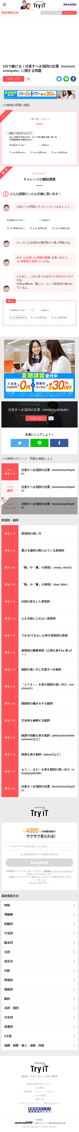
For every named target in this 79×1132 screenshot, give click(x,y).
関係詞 (8, 980)
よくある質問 (39, 1095)
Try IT (39, 4)
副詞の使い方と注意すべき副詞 (41, 669)
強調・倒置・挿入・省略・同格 (24, 1045)
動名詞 (8, 942)
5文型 (8, 1036)
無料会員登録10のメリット (39, 1084)
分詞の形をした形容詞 (35, 601)
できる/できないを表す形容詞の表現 (44, 635)
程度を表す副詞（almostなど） (41, 754)
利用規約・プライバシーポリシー (58, 871)
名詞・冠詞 (11, 1007)
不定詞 (8, 933)
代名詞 (8, 1017)
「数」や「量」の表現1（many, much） (47, 567)
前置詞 (8, 1026)
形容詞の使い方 (31, 533)
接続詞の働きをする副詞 (37, 703)
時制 (7, 905)
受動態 (8, 914)
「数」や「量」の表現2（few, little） (45, 584)
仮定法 (8, 961)
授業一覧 (39, 1099)
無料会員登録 (69, 4)
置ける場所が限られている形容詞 (42, 550)
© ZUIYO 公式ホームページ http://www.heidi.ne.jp (40, 1121)
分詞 (7, 952)
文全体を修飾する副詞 (35, 720)
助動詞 (8, 923)
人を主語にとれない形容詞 (38, 618)
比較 (7, 970)
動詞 (7, 998)
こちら (32, 883)
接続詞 (8, 989)
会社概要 (39, 1088)
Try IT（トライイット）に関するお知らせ (39, 1103)
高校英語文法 (10, 895)
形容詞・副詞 (10, 520)
